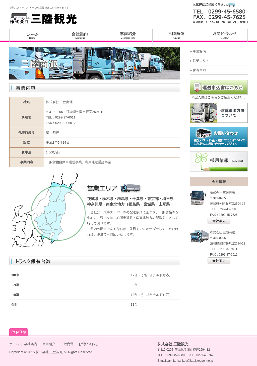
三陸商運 (67, 344)
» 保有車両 (198, 70)
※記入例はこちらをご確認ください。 (219, 97)
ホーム (14, 344)
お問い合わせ (88, 344)
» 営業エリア (199, 61)
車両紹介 (48, 344)
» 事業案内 (198, 51)
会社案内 (30, 344)
